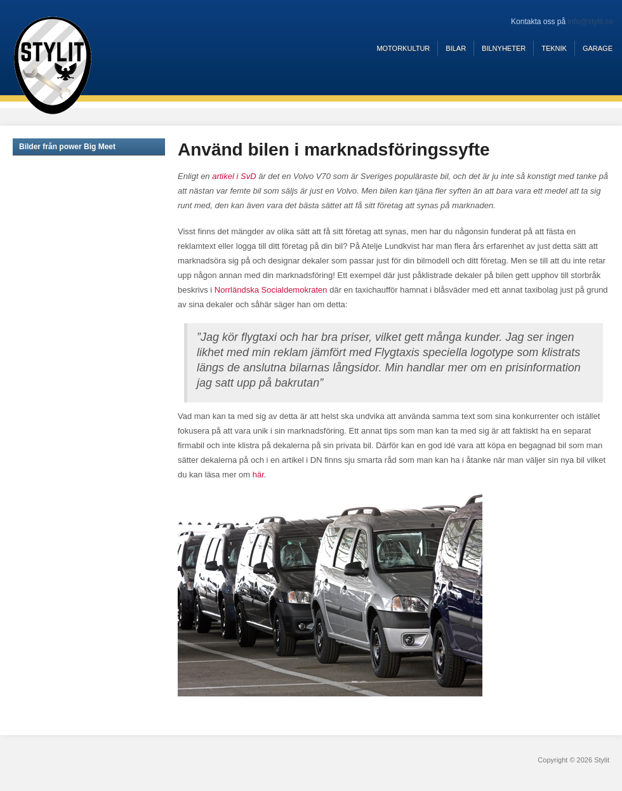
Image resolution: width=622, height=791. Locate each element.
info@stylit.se (590, 21)
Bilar (456, 48)
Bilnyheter (504, 48)
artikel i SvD (234, 176)
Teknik (554, 48)
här (258, 474)
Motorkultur (403, 48)
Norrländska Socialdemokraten (271, 290)
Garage (597, 48)
